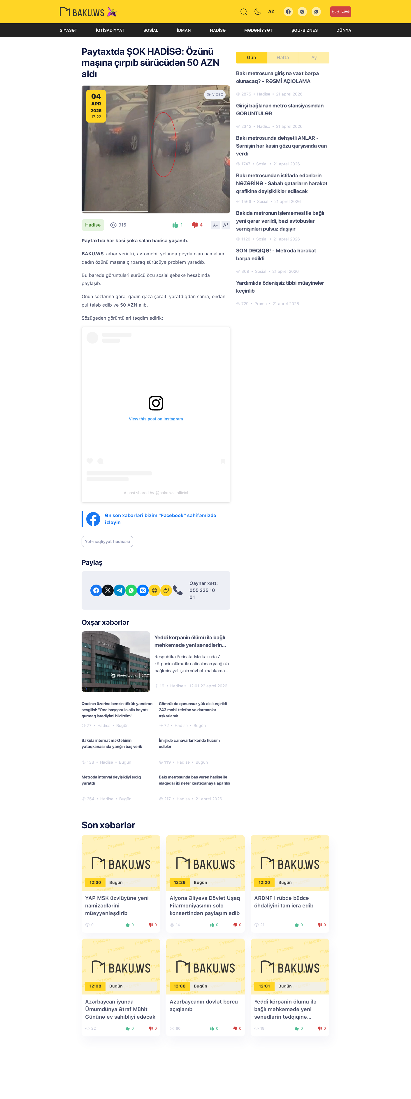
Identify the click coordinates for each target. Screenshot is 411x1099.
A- (215, 225)
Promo (260, 303)
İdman (184, 30)
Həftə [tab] (283, 57)
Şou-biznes (304, 30)
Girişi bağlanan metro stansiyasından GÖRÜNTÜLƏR (280, 109)
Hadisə (218, 30)
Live (340, 11)
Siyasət (68, 30)
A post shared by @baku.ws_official (156, 493)
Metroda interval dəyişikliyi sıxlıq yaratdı (111, 780)
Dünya (343, 30)
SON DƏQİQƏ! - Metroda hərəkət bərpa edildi (276, 254)
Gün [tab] (251, 57)
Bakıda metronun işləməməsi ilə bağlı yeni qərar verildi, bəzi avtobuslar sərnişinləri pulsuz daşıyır (280, 221)
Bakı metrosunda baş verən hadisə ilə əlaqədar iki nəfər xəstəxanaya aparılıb (194, 780)
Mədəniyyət (258, 30)
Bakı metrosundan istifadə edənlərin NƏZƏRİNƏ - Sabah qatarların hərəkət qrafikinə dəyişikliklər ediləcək (281, 183)
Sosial (150, 30)
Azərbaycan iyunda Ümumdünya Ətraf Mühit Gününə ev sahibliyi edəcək (120, 1009)
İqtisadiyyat (110, 30)
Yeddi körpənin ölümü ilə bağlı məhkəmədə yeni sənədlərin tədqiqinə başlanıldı (189, 645)
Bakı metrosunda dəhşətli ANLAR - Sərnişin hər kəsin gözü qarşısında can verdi (281, 146)
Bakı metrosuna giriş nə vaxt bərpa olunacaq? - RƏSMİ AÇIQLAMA (277, 77)
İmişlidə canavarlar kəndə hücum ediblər (189, 743)
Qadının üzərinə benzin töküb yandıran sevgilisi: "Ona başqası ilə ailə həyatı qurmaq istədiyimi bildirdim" (117, 709)
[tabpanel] (282, 188)
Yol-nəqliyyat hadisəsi (107, 541)
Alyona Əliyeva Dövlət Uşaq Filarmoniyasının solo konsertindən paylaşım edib (205, 905)
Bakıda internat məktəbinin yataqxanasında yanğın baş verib (112, 743)
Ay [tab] (314, 57)
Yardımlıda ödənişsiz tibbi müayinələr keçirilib (280, 287)
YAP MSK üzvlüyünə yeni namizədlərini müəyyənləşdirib (117, 905)
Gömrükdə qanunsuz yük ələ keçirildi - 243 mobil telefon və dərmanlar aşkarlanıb (194, 709)
